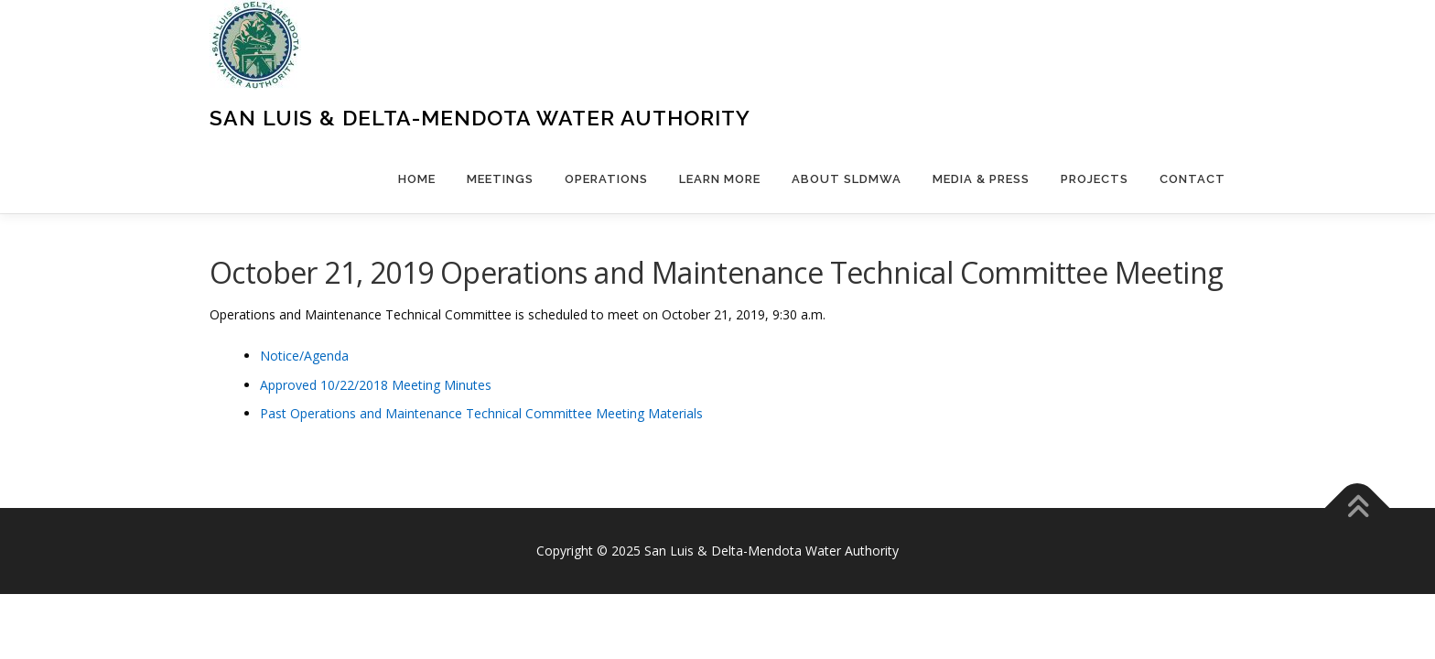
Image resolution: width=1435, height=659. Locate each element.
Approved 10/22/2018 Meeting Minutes (375, 385)
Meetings (500, 179)
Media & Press (981, 179)
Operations (606, 179)
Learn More (720, 179)
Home (417, 179)
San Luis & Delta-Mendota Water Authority (480, 117)
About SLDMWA (846, 179)
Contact (1192, 179)
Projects (1094, 179)
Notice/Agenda (304, 355)
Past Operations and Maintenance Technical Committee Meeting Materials (481, 413)
